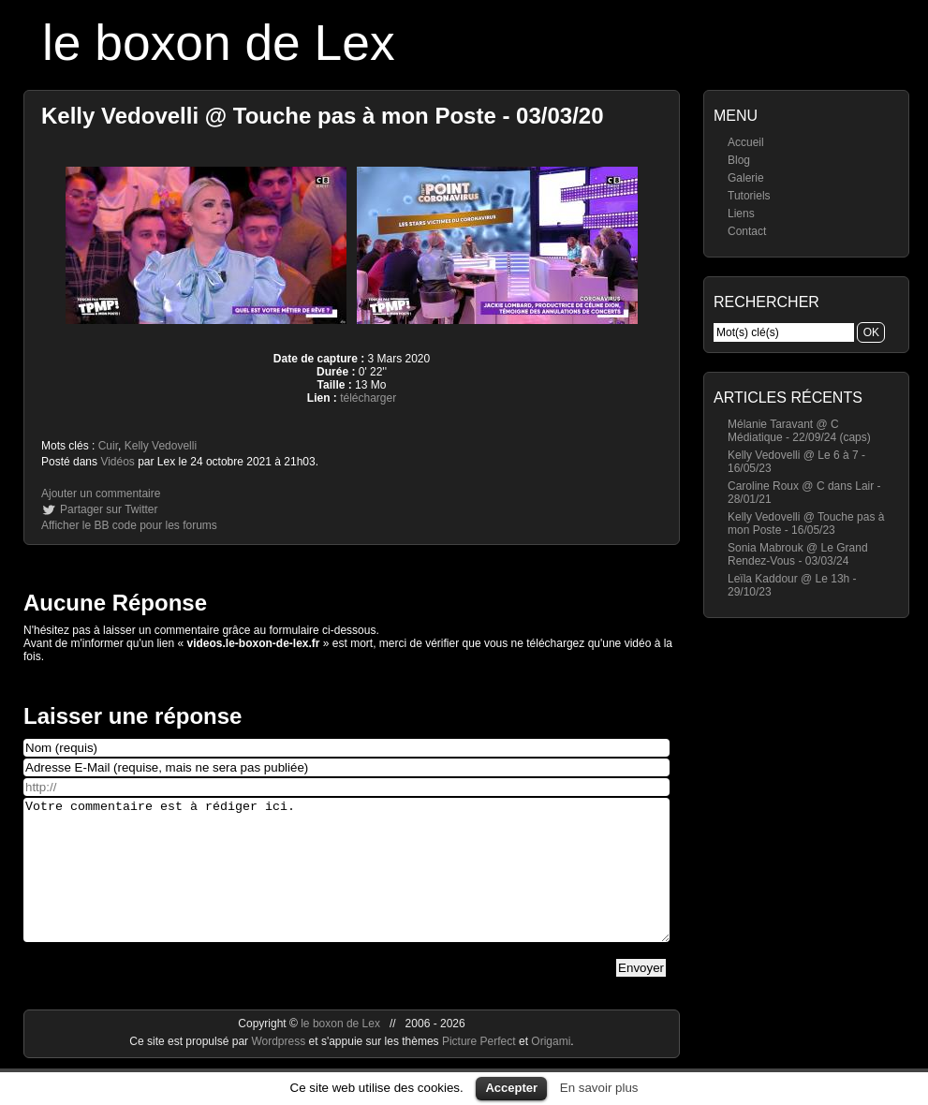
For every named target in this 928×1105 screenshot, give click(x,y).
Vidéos (117, 461)
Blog (739, 160)
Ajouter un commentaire (100, 493)
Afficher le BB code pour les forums (129, 525)
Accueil (746, 142)
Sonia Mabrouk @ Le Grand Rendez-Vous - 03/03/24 (798, 554)
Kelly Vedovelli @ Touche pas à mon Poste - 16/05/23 (806, 523)
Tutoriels (749, 195)
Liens (741, 213)
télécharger (368, 398)
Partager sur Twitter (108, 509)
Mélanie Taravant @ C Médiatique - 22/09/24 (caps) (799, 431)
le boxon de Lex (218, 42)
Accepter (511, 1088)
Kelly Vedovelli (161, 445)
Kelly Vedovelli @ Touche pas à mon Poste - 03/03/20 (322, 115)
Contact (747, 231)
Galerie (746, 177)
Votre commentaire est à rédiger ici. (346, 884)
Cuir (108, 445)
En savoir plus (599, 1088)
